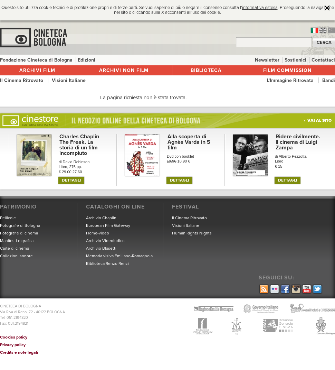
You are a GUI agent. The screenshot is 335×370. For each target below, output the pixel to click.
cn (331, 30)
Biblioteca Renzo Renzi (107, 263)
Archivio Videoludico (105, 240)
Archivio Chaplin (101, 217)
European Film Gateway (108, 225)
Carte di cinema (14, 248)
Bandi (328, 80)
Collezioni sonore (16, 255)
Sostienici (296, 60)
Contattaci (323, 60)
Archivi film (37, 70)
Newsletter (268, 60)
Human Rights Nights (192, 233)
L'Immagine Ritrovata (291, 80)
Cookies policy (13, 337)
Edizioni (86, 60)
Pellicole (8, 217)
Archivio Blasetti (101, 248)
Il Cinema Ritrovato (22, 80)
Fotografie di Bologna (20, 225)
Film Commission (287, 70)
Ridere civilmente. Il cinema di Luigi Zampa (298, 142)
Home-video (97, 233)
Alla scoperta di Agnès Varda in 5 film (189, 142)
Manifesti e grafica (17, 240)
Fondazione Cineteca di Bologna (37, 60)
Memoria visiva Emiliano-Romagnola (119, 255)
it (314, 30)
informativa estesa (260, 7)
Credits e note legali (19, 352)
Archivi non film (124, 70)
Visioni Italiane (69, 80)
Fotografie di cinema (19, 233)
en (322, 30)
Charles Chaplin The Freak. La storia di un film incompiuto (79, 145)
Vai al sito (319, 120)
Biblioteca (206, 70)
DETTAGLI (71, 180)
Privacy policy (13, 344)
